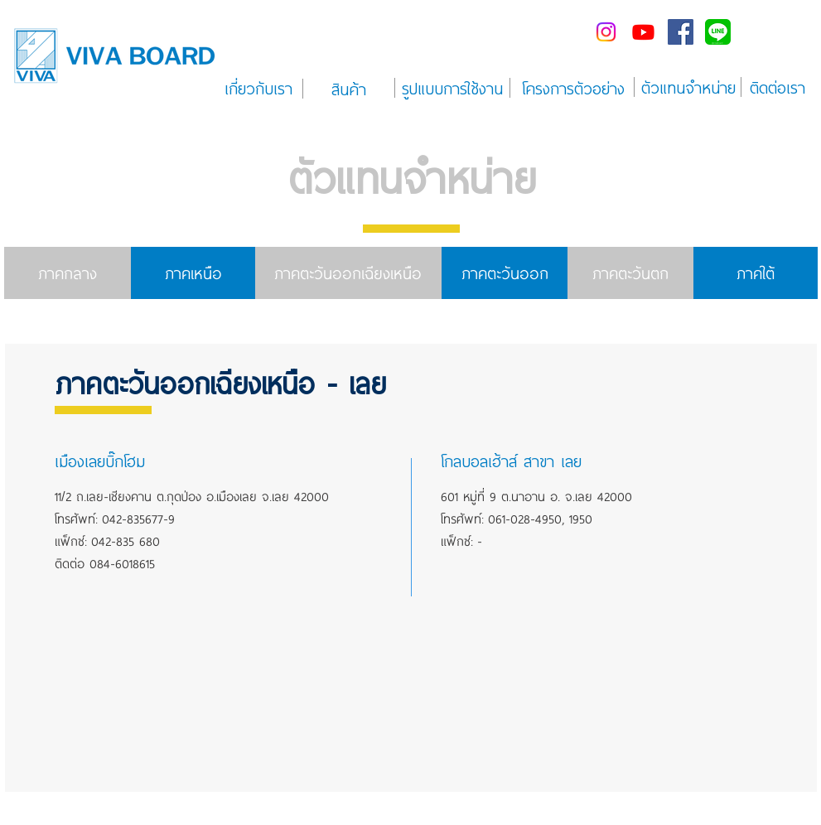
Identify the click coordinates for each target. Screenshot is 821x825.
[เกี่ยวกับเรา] (258, 88)
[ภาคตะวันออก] (505, 273)
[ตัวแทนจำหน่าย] (688, 87)
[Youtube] (643, 32)
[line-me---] (718, 32)
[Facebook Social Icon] (680, 32)
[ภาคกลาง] (67, 273)
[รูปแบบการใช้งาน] (452, 88)
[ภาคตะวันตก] (630, 273)
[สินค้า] (349, 89)
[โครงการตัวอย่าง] (573, 88)
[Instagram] (606, 32)
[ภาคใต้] (755, 273)
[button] (174, 460)
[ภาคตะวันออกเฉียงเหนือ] (348, 273)
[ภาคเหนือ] (194, 273)
